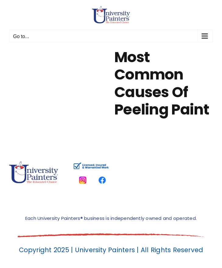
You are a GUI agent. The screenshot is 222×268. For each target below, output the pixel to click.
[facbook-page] (102, 173)
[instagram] (83, 173)
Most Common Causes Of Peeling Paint (162, 83)
